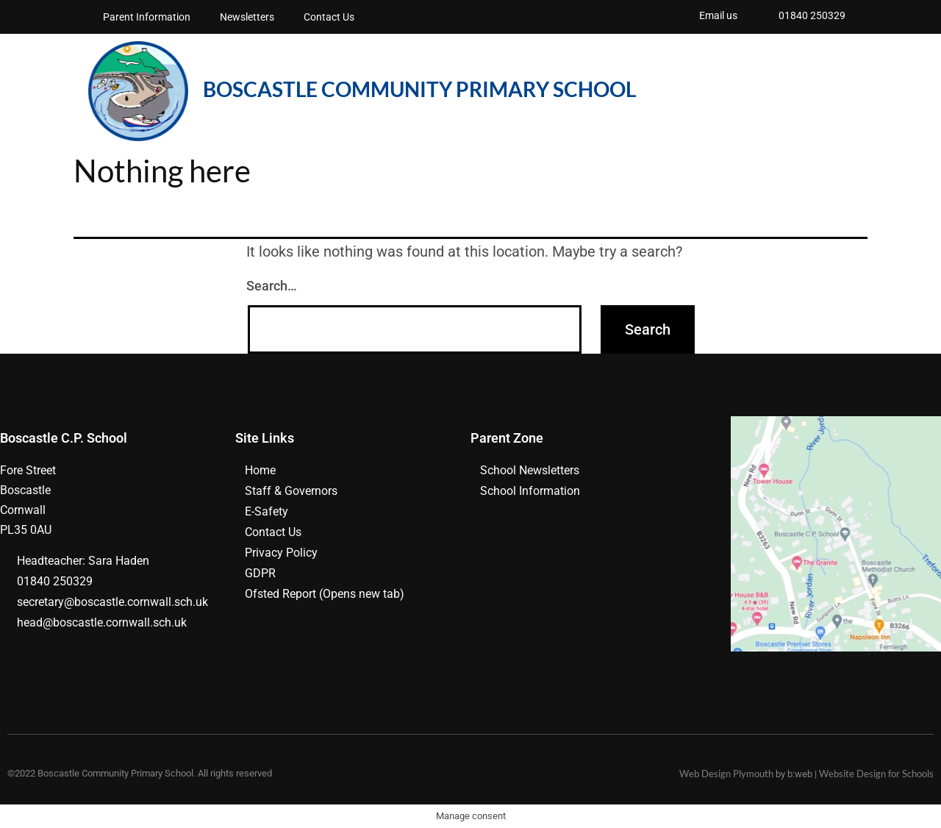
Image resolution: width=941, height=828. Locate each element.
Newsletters (247, 17)
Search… (271, 285)
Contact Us (329, 17)
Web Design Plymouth (726, 773)
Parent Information (146, 17)
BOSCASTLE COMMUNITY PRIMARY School (419, 88)
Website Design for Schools (876, 773)
